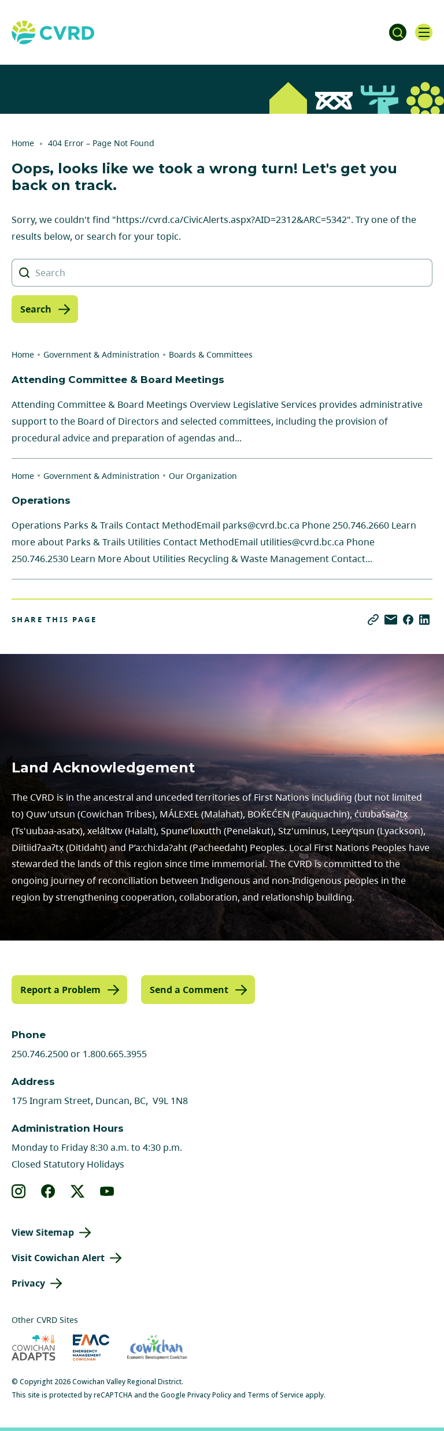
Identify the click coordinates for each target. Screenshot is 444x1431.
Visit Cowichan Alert (58, 1257)
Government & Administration (101, 354)
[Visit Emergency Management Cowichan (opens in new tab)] (91, 1348)
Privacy (28, 1283)
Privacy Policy (209, 1395)
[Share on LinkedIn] (424, 619)
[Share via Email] (391, 619)
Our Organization (203, 475)
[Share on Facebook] (408, 619)
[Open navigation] (423, 32)
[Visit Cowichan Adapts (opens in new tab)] (34, 1348)
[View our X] (78, 1191)
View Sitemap (43, 1232)
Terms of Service (275, 1395)
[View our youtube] (107, 1191)
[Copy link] (373, 619)
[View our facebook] (48, 1191)
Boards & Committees (211, 354)
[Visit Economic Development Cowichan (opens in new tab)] (157, 1348)
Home (23, 142)
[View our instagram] (19, 1191)
